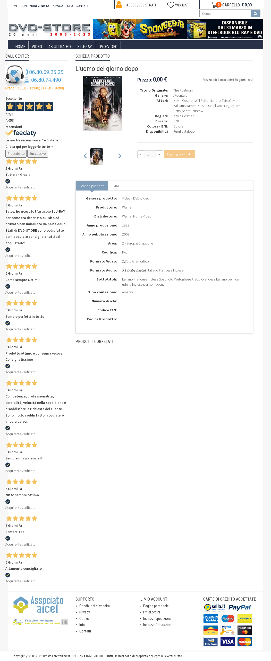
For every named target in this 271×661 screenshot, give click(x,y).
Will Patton (202, 100)
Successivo (37, 153)
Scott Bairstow (192, 110)
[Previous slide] (85, 156)
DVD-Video (107, 46)
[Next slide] (119, 156)
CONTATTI (82, 6)
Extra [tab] (115, 186)
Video (37, 46)
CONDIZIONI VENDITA (35, 6)
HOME (14, 6)
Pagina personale (156, 606)
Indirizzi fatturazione (158, 625)
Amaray (127, 292)
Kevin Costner (183, 100)
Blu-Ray (84, 46)
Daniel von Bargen (220, 105)
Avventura (180, 95)
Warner (127, 207)
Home (20, 46)
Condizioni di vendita (94, 606)
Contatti (85, 631)
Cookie (84, 619)
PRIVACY (58, 6)
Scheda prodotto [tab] (92, 186)
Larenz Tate (219, 100)
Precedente (15, 153)
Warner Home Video (136, 216)
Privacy (84, 612)
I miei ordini (151, 612)
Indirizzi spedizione (157, 619)
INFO (69, 6)
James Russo (196, 105)
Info (82, 625)
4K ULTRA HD (59, 46)
